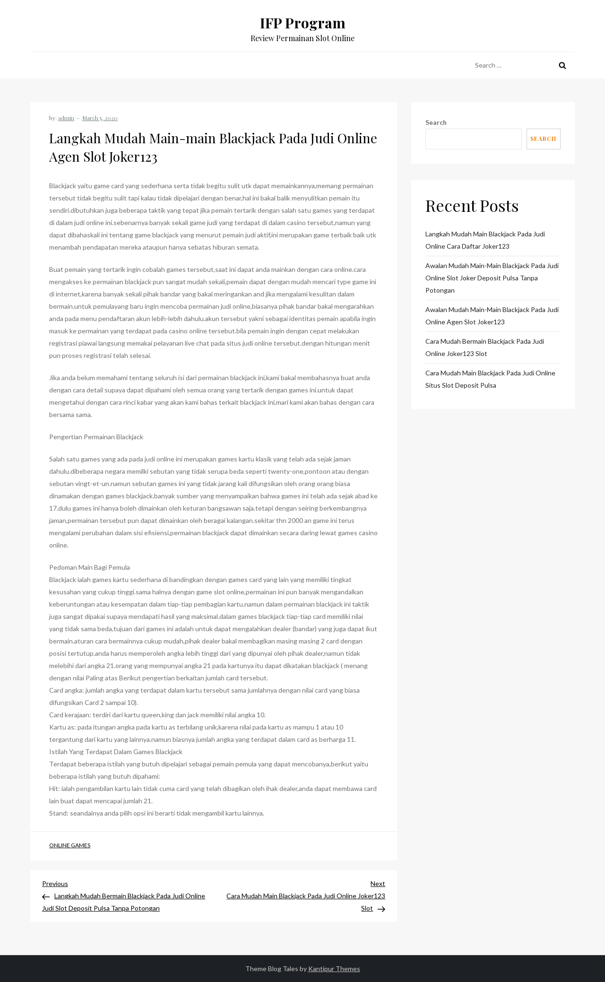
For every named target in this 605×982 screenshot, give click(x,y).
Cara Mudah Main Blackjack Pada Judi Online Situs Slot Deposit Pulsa (490, 379)
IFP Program (303, 22)
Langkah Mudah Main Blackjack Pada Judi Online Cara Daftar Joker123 (485, 240)
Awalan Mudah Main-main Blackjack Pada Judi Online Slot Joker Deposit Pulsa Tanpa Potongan (492, 277)
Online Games (69, 845)
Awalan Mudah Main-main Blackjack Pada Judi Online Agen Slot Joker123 (492, 315)
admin (66, 118)
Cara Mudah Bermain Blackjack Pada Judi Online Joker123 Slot (484, 347)
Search (436, 122)
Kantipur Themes (334, 969)
